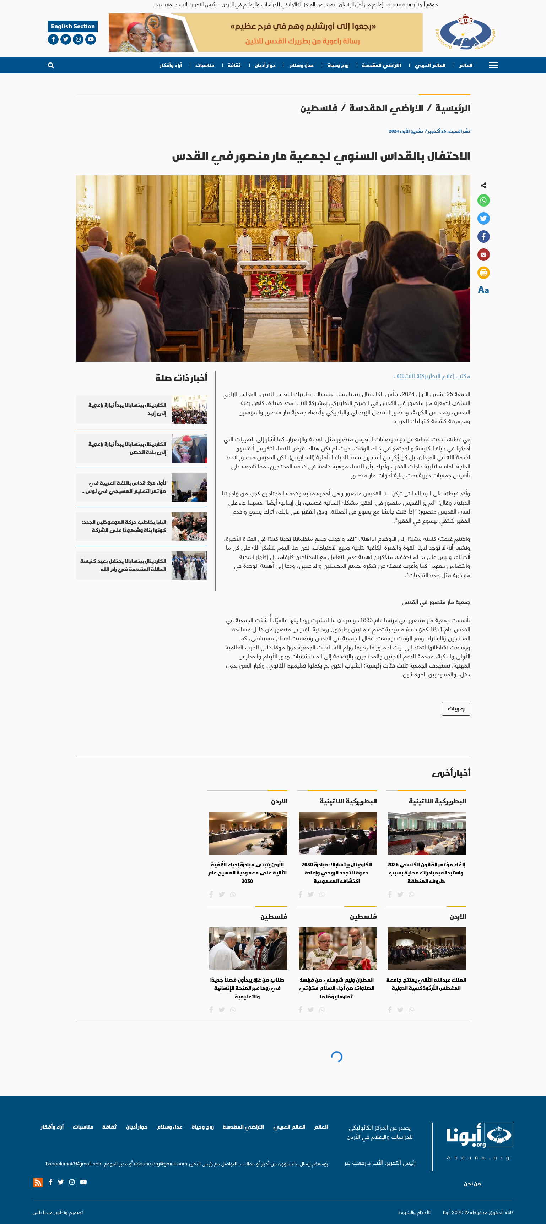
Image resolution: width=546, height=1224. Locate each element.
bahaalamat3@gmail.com (74, 1163)
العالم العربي (430, 65)
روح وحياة (338, 65)
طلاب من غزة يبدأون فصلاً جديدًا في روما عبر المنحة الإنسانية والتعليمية (247, 988)
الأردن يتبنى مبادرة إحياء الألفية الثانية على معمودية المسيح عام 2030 (247, 872)
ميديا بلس (43, 1211)
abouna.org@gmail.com (160, 1163)
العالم (465, 65)
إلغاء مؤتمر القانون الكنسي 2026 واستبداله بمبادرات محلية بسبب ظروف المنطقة (426, 872)
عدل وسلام (301, 65)
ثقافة (234, 65)
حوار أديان (265, 65)
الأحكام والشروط (414, 1211)
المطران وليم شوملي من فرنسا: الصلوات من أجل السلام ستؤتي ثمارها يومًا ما (336, 988)
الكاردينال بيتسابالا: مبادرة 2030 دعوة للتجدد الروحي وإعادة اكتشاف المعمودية (337, 872)
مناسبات (204, 65)
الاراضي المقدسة (381, 65)
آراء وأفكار (171, 65)
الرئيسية (452, 107)
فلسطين (318, 107)
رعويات (456, 708)
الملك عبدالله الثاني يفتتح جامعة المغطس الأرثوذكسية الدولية (426, 984)
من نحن (472, 1183)
